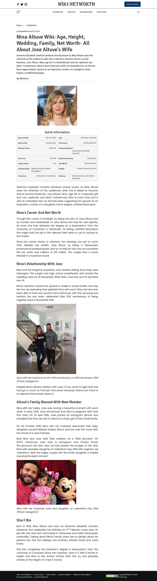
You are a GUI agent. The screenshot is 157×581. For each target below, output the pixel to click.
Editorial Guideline (64, 575)
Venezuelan (51, 143)
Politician (101, 12)
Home (19, 25)
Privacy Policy (38, 575)
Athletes (71, 12)
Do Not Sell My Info (41, 577)
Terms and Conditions (24, 575)
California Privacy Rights (81, 575)
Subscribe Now (132, 4)
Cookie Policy (51, 575)
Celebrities (58, 12)
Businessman (86, 12)
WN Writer (24, 78)
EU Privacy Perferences (24, 577)
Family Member (90, 143)
